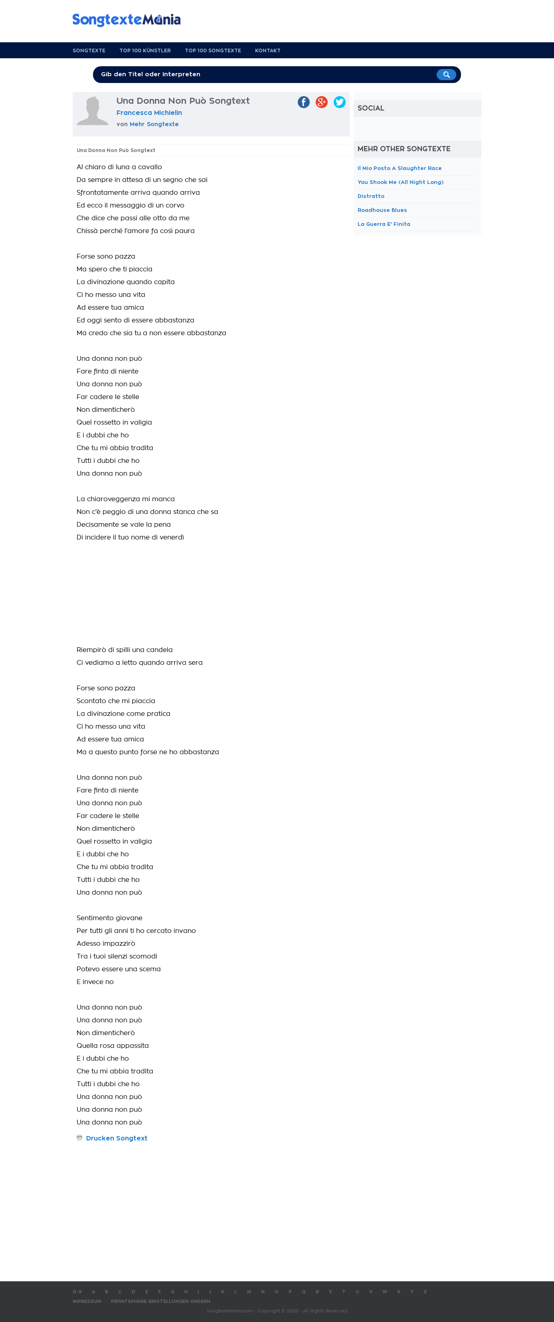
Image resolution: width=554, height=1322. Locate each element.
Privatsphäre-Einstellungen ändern (160, 1301)
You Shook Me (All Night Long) (400, 182)
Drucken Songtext (117, 1138)
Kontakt (268, 50)
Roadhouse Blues (382, 210)
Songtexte (89, 50)
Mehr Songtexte (154, 124)
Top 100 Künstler (145, 50)
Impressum (87, 1301)
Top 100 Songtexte (213, 50)
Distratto (371, 196)
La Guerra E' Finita (384, 224)
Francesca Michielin (149, 113)
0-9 (77, 1292)
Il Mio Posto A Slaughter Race (400, 168)
